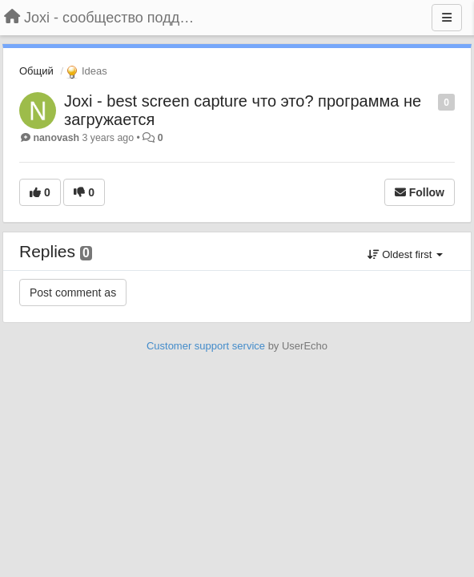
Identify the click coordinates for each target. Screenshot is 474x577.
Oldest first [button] (405, 254)
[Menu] (447, 17)
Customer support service (206, 346)
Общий (36, 71)
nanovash (56, 137)
